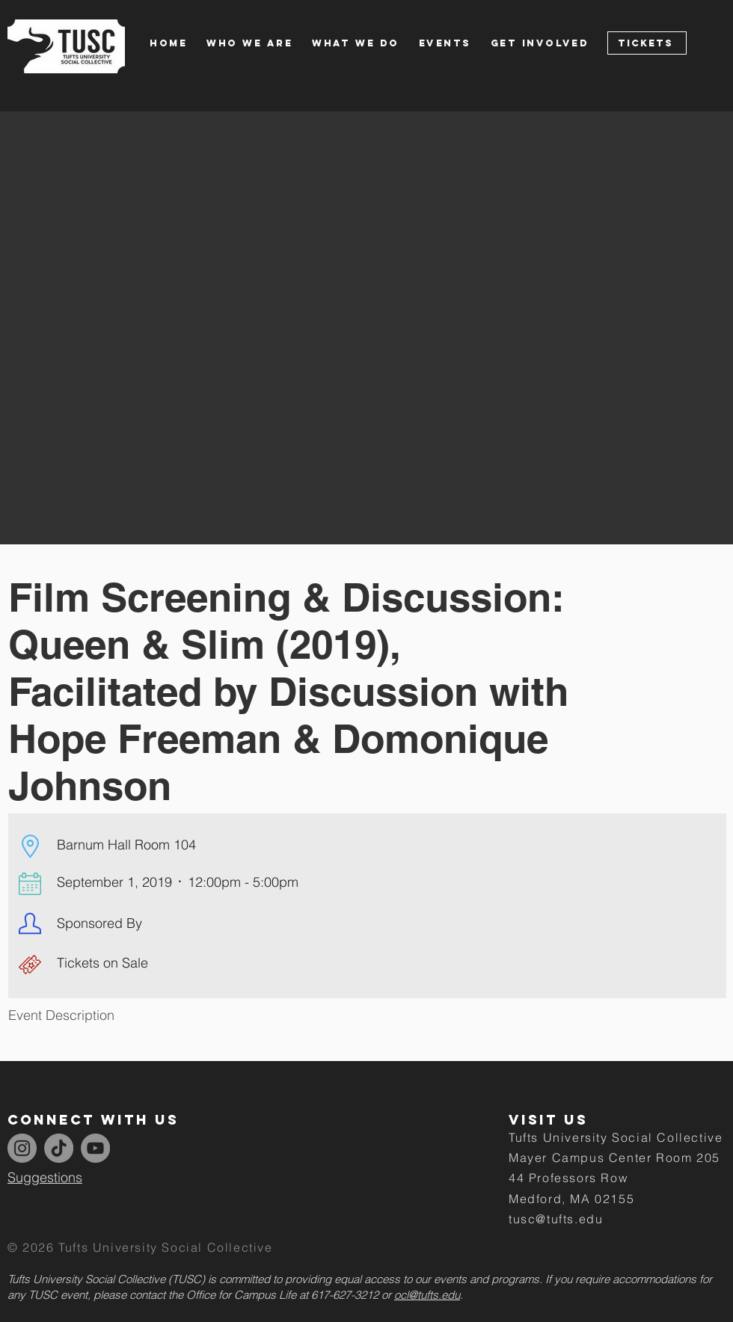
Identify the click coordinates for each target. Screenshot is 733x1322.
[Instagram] (22, 1148)
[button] (259, 43)
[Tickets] (647, 43)
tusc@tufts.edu (556, 1218)
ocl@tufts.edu (427, 1295)
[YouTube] (95, 1148)
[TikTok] (58, 1148)
